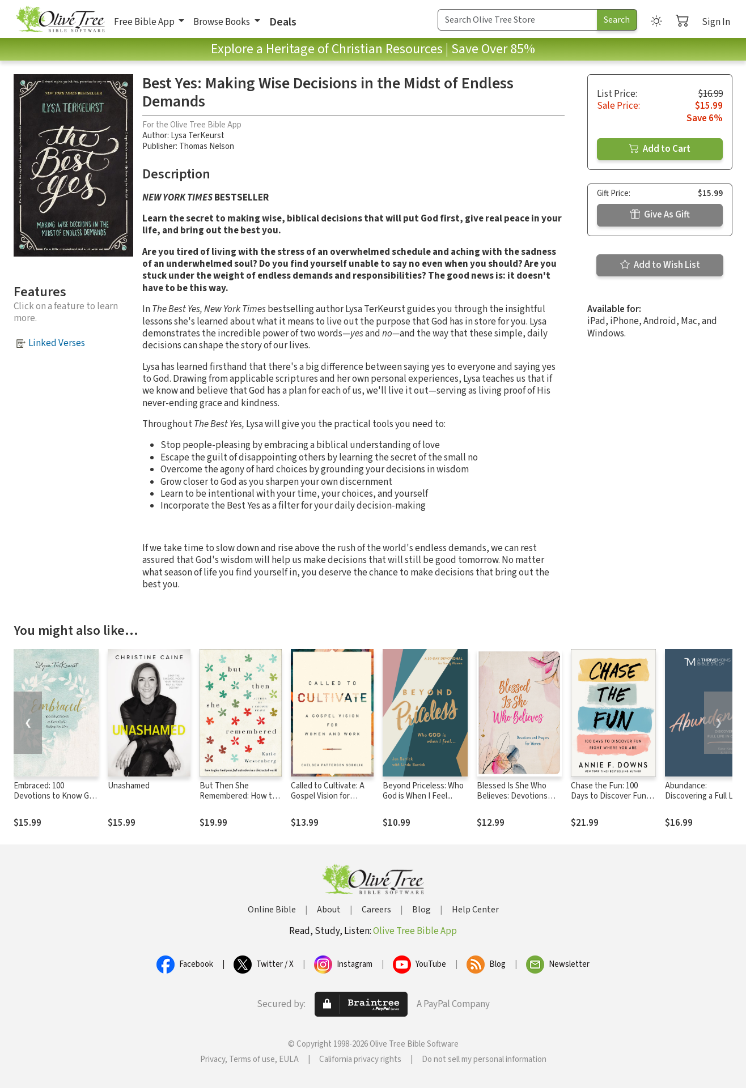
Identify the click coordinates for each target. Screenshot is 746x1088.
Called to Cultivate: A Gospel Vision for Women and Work (327, 796)
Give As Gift (660, 214)
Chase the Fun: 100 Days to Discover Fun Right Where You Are (608, 796)
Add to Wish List (660, 265)
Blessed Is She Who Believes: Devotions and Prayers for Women (518, 796)
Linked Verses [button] (56, 343)
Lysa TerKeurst (197, 136)
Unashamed (129, 786)
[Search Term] (517, 20)
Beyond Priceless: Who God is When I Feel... (423, 791)
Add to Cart (659, 149)
